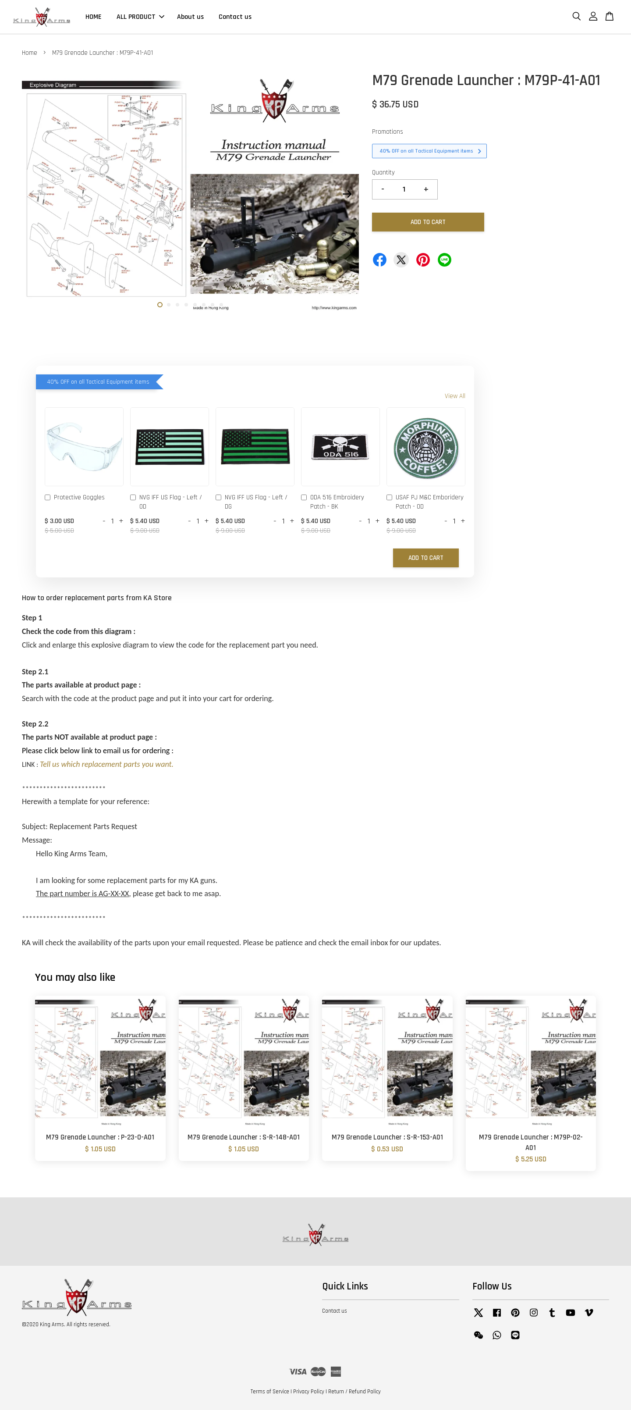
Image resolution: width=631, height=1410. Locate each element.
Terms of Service (270, 1391)
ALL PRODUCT (140, 16)
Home (29, 53)
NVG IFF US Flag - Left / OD (166, 502)
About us (190, 16)
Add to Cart (425, 558)
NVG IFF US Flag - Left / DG (251, 502)
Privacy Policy (308, 1391)
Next (347, 194)
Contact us (235, 16)
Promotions (387, 132)
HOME (93, 16)
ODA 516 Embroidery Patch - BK (332, 502)
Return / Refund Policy (354, 1391)
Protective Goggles (75, 498)
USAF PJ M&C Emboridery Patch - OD (425, 502)
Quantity (383, 172)
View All (455, 396)
